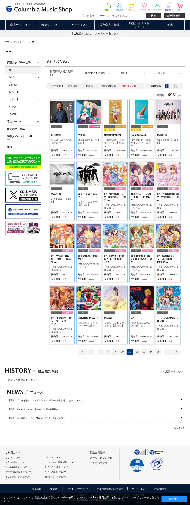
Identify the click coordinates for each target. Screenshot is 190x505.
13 (144, 352)
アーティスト (79, 24)
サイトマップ (138, 488)
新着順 (89, 85)
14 (151, 352)
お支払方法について (15, 462)
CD (11, 70)
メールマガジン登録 (101, 457)
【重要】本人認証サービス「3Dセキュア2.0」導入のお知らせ (38, 418)
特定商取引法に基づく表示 (110, 488)
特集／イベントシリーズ (139, 25)
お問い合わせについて (55, 477)
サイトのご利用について (56, 467)
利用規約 (54, 488)
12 (137, 352)
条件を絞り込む (58, 61)
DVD (11, 77)
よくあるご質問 (98, 463)
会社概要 (36, 488)
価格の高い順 (108, 85)
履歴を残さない (174, 371)
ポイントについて (53, 457)
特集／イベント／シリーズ (19, 138)
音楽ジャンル (50, 24)
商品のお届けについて (16, 467)
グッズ (12, 106)
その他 (12, 114)
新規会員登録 (97, 452)
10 (122, 352)
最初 (83, 352)
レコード (14, 92)
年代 (170, 24)
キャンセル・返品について (18, 477)
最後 (176, 352)
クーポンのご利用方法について (60, 462)
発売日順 (73, 85)
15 (158, 352)
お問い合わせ (160, 488)
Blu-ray (13, 84)
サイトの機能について (55, 472)
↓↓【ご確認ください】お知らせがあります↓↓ (95, 33)
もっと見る (179, 428)
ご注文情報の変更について (18, 472)
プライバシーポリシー (78, 488)
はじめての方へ (12, 457)
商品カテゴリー (20, 24)
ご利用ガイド (12, 452)
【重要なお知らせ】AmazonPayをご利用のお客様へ (33, 409)
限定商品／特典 (109, 24)
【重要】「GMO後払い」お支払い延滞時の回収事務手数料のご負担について (45, 400)
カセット (14, 99)
